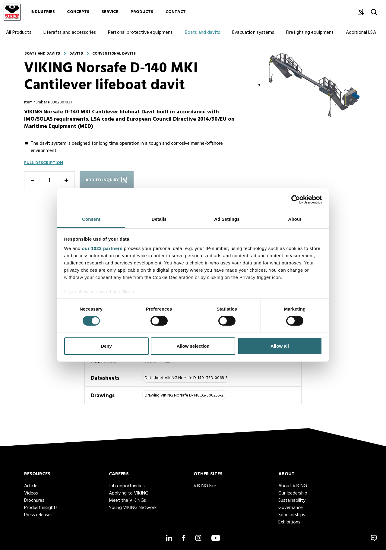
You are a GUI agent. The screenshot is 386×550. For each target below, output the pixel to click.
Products (142, 11)
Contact (176, 11)
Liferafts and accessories (69, 32)
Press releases (38, 515)
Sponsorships (291, 515)
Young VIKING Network (133, 508)
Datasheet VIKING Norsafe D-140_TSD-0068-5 (186, 378)
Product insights (41, 508)
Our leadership (292, 493)
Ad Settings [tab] (226, 219)
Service (110, 11)
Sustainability (291, 500)
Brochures (34, 500)
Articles (32, 486)
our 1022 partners (102, 248)
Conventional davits (114, 54)
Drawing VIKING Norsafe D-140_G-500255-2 (184, 395)
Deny (106, 346)
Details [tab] (159, 219)
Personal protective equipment (140, 32)
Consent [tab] (91, 219)
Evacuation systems (253, 32)
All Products (18, 32)
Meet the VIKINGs (127, 500)
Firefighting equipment (310, 32)
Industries (42, 11)
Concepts (78, 11)
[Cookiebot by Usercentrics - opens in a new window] (295, 199)
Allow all (280, 346)
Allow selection (192, 346)
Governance (290, 508)
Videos (31, 493)
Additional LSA (361, 32)
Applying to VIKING (128, 493)
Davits (76, 54)
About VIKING (292, 486)
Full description (43, 163)
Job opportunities (127, 486)
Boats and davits (202, 32)
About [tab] (295, 219)
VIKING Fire (205, 486)
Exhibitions (289, 522)
